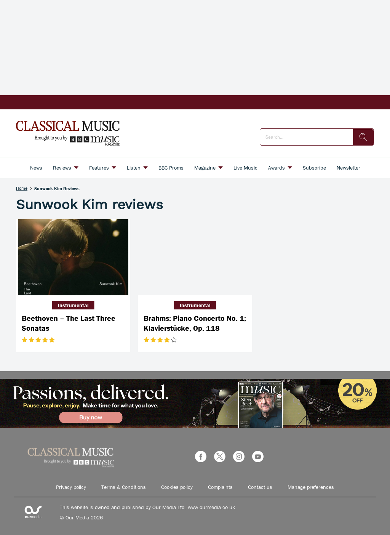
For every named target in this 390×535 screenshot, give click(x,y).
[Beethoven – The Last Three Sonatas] (73, 257)
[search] (363, 137)
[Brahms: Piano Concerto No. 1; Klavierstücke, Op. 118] (195, 257)
